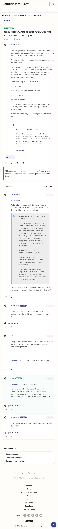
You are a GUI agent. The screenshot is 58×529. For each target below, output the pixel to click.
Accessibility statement (36, 478)
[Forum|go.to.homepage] (16, 3)
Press (29, 496)
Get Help (6, 15)
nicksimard (14, 195)
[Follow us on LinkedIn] (28, 515)
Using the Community (14, 458)
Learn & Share (20, 15)
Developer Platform (29, 492)
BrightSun (14, 45)
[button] (53, 4)
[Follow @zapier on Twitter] (36, 515)
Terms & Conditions (20, 478)
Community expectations (15, 461)
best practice (33, 279)
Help (29, 489)
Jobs (29, 499)
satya (12, 336)
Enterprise (29, 503)
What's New (35, 15)
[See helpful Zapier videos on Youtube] (40, 515)
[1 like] (11, 323)
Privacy (39, 526)
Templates (29, 506)
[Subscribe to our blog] (32, 515)
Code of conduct (12, 454)
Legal (33, 526)
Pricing (29, 485)
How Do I (7, 21)
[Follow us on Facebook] (24, 515)
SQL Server (10, 157)
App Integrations (29, 509)
